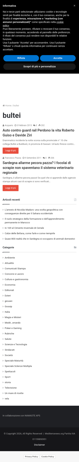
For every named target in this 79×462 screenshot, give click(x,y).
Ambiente (10, 257)
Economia (10, 284)
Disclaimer (39, 444)
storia (8, 382)
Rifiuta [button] (21, 58)
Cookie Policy (47, 457)
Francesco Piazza (12, 158)
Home (7, 105)
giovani (8, 301)
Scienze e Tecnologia (16, 344)
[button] (74, 5)
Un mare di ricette (14, 393)
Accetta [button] (57, 58)
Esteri (8, 295)
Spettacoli (10, 371)
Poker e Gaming (13, 328)
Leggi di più (10, 150)
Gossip (8, 306)
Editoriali (9, 290)
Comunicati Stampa (15, 268)
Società (9, 355)
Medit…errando (12, 322)
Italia (7, 311)
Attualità (9, 263)
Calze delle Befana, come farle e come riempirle (30, 233)
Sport (7, 376)
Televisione (11, 387)
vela (7, 398)
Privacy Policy (31, 457)
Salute (8, 338)
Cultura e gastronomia (16, 279)
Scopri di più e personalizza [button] (39, 66)
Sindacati (10, 349)
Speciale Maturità (14, 360)
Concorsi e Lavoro (14, 273)
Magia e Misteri (13, 317)
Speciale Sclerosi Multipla (18, 366)
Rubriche (9, 333)
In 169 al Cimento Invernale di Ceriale (24, 227)
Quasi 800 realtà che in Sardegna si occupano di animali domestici (40, 238)
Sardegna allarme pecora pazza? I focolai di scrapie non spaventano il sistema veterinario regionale (38, 168)
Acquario (8, 125)
